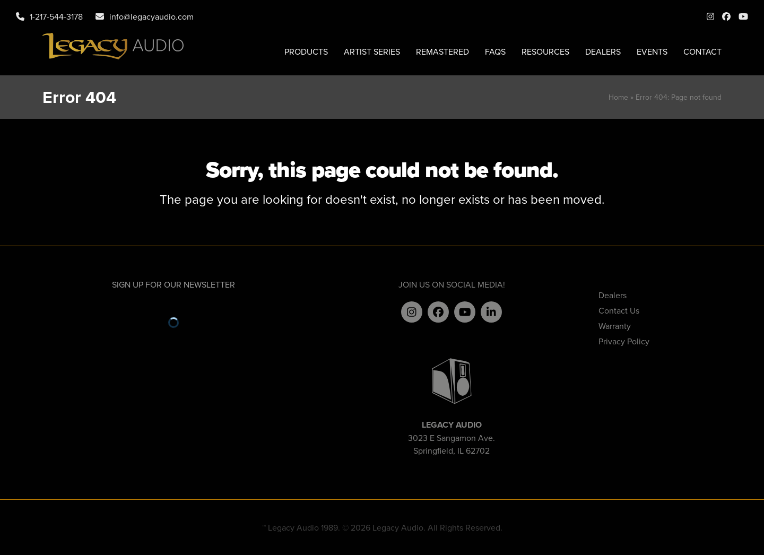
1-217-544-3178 (56, 16)
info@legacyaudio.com (151, 16)
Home (618, 97)
